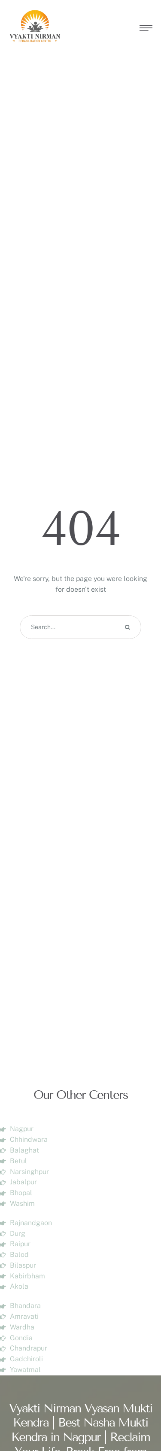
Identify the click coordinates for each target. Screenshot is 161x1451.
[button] (137, 1414)
